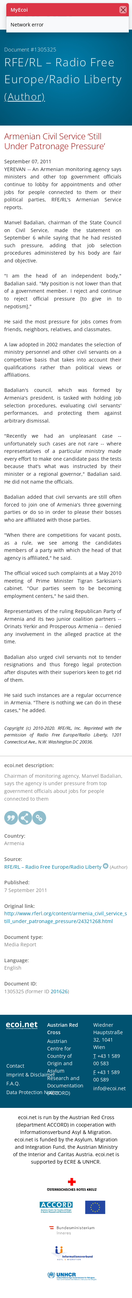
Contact (15, 1065)
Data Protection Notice (32, 1092)
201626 (59, 991)
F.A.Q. (13, 1083)
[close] (123, 9)
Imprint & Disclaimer (30, 1074)
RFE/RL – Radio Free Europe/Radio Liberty (56, 866)
